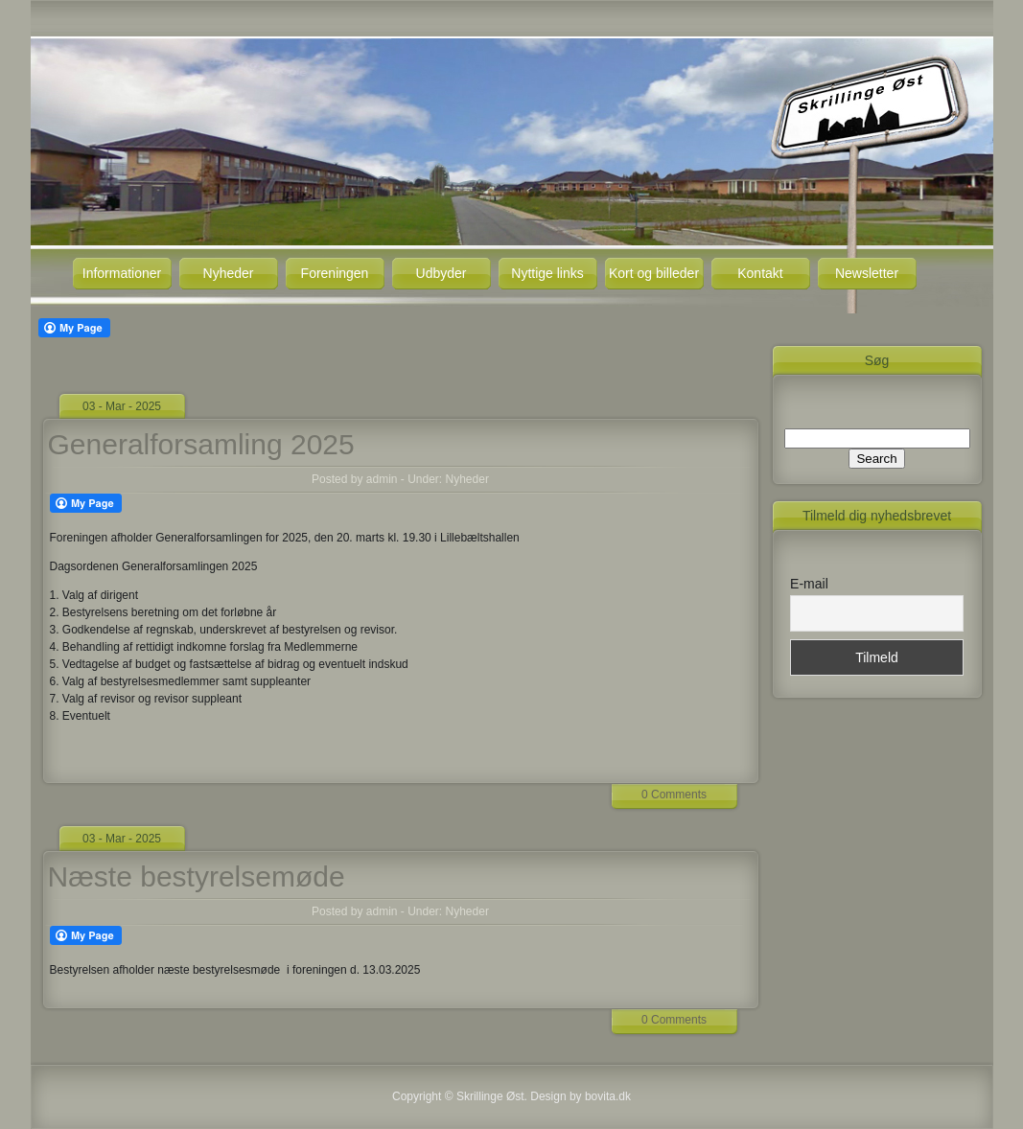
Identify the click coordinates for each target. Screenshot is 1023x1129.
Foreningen (335, 273)
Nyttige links (547, 273)
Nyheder (228, 273)
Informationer (121, 273)
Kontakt (759, 273)
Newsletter (866, 273)
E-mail (809, 583)
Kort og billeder (654, 273)
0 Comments (674, 794)
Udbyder (441, 273)
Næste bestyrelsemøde (196, 876)
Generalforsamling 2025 (201, 444)
